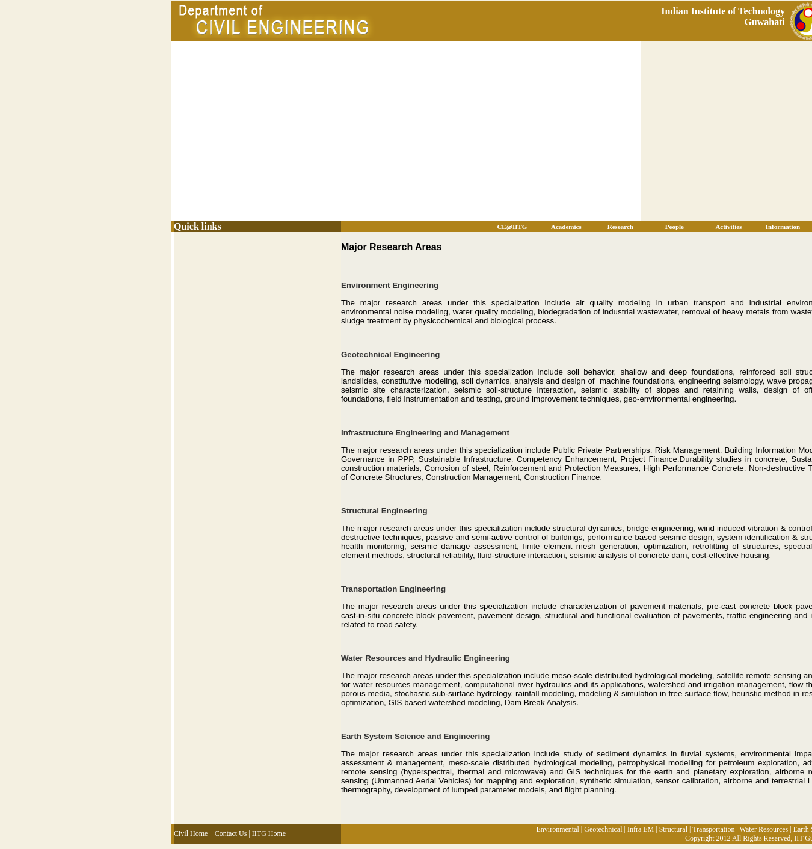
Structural (673, 829)
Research (620, 226)
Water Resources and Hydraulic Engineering (425, 658)
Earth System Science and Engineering (415, 736)
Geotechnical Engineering (390, 354)
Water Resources (764, 829)
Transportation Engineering (393, 588)
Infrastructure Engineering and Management (425, 432)
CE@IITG (512, 226)
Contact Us (231, 833)
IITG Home (269, 833)
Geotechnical (603, 829)
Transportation (713, 829)
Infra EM (640, 829)
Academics (566, 226)
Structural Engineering (384, 510)
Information (783, 226)
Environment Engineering (389, 285)
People (674, 226)
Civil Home (191, 833)
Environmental (557, 829)
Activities (728, 226)
